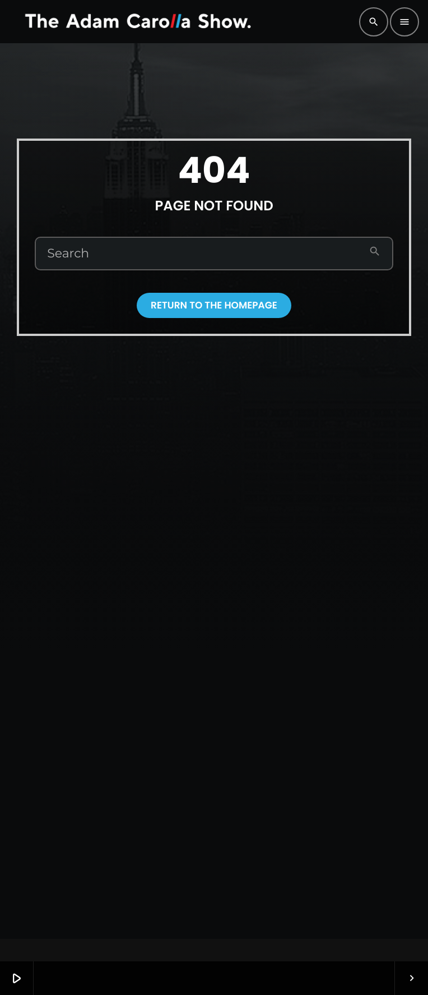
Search (68, 253)
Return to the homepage (214, 305)
